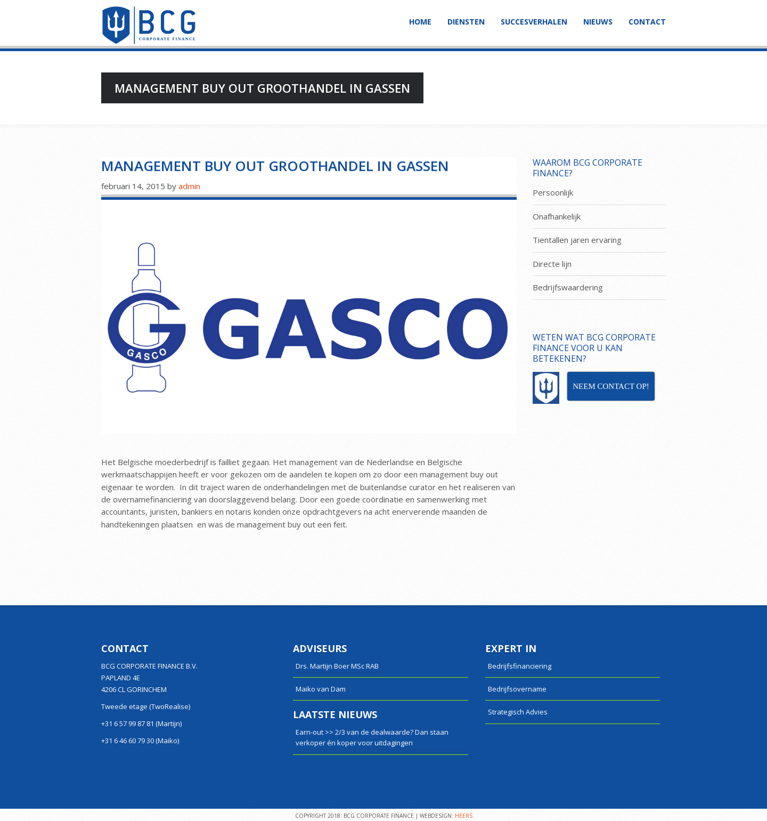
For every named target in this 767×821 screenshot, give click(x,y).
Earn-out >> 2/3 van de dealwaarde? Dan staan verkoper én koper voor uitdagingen (372, 737)
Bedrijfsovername (517, 689)
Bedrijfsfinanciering (519, 666)
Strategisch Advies (518, 712)
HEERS (463, 815)
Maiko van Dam (321, 689)
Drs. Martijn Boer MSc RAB (337, 666)
